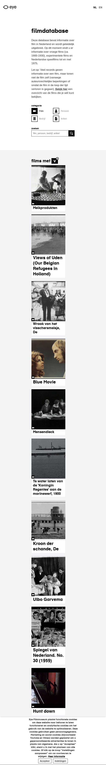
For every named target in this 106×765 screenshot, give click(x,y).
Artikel (64, 118)
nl (95, 7)
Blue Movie (44, 382)
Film (41, 111)
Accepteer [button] (45, 761)
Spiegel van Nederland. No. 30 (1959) (48, 655)
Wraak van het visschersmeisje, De (46, 328)
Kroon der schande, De (46, 546)
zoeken (35, 128)
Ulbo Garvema (48, 599)
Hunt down (44, 711)
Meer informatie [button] (56, 756)
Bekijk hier (61, 89)
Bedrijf (42, 118)
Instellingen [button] (60, 761)
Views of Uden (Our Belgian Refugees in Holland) (47, 266)
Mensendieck (43, 432)
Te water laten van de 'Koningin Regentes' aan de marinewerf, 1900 (48, 487)
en (100, 7)
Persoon (65, 111)
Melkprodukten (45, 208)
